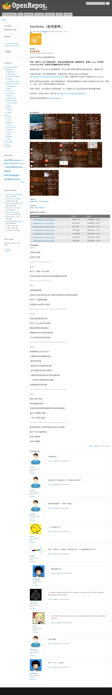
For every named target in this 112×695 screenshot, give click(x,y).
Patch (7, 171)
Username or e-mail (10, 29)
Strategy (9, 136)
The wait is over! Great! (13, 208)
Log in (90, 446)
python (8, 179)
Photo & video (11, 98)
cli (22, 160)
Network (9, 91)
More (22, 182)
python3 (17, 179)
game (6, 163)
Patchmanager (11, 175)
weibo (31, 207)
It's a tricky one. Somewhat (14, 194)
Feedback (68, 14)
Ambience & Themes (13, 76)
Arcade (9, 124)
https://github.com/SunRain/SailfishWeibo (71, 93)
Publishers (28, 14)
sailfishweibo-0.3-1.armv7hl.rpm (43, 234)
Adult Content (11, 74)
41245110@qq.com (54, 98)
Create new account (12, 43)
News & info (11, 93)
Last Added (39, 14)
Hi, (7, 230)
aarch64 (8, 160)
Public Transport (12, 100)
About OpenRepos (9, 14)
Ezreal (32, 467)
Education (10, 129)
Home (4, 20)
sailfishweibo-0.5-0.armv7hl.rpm (43, 241)
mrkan (32, 536)
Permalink (32, 473)
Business (9, 79)
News (20, 14)
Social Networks (12, 103)
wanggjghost (45, 31)
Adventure (10, 122)
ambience (17, 160)
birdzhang (36, 579)
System (9, 107)
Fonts (7, 144)
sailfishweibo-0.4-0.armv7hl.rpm (43, 237)
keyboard (12, 167)
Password (7, 36)
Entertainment (11, 86)
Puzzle (9, 132)
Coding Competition (12, 67)
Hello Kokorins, (10, 217)
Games (8, 115)
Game (9, 117)
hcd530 (32, 491)
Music (9, 88)
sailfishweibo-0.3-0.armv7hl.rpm (43, 230)
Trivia (9, 139)
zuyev (7, 251)
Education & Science (13, 84)
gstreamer (13, 163)
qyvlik (35, 626)
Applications (9, 69)
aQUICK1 (33, 603)
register (96, 446)
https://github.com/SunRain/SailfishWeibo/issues (47, 77)
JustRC (32, 556)
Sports (9, 105)
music (20, 167)
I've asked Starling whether (14, 221)
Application (10, 72)
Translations (9, 142)
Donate (59, 14)
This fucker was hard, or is (14, 203)
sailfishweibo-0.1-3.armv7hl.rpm (43, 223)
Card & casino (11, 127)
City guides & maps (13, 81)
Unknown (10, 110)
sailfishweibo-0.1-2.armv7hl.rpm (43, 220)
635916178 (34, 650)
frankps (8, 249)
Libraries (8, 146)
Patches (9, 96)
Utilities (9, 112)
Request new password (12, 46)
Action (9, 120)
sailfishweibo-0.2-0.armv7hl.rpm (43, 227)
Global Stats (50, 14)
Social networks (40, 207)
